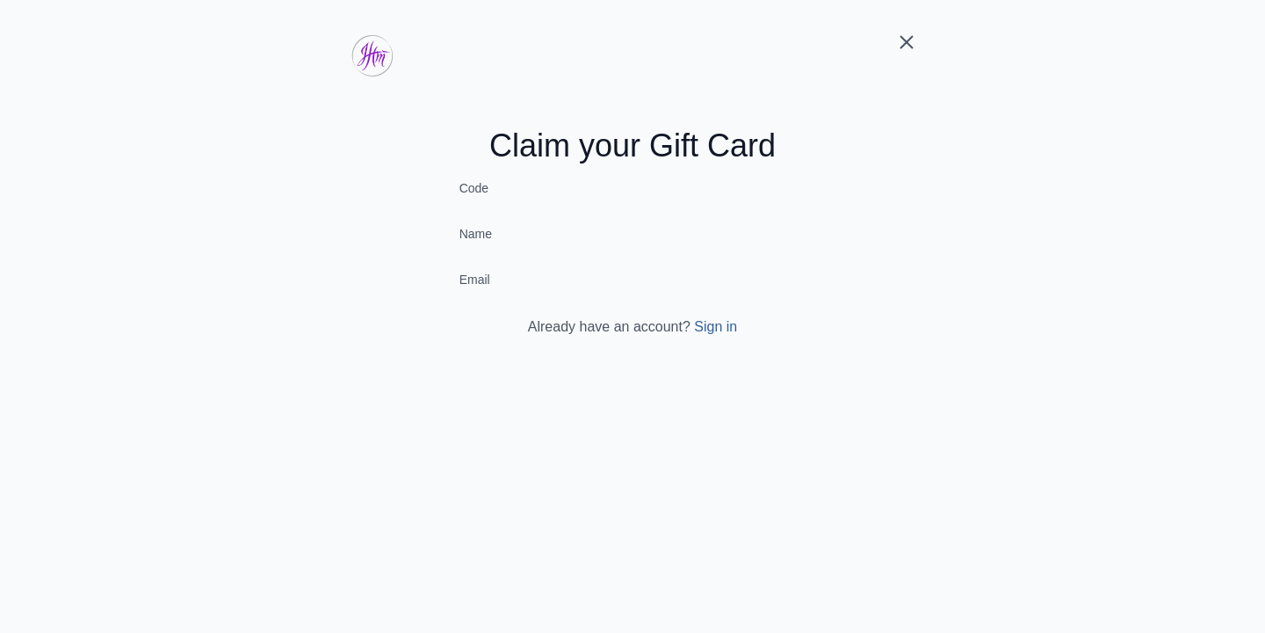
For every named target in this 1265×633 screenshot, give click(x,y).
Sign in (715, 326)
